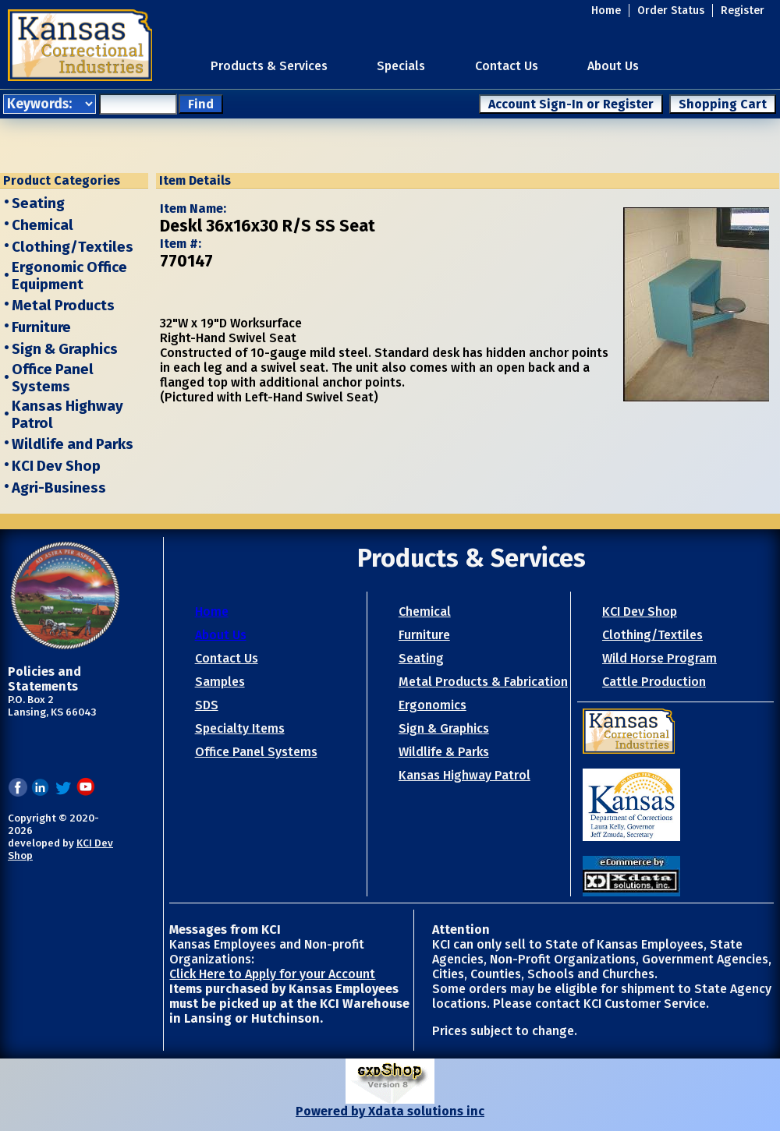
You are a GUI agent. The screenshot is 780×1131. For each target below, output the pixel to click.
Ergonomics (432, 705)
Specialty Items (240, 728)
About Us (613, 65)
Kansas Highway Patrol (464, 775)
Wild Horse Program (659, 658)
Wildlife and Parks (72, 444)
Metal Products (63, 305)
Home (606, 10)
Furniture (41, 327)
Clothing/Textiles (72, 247)
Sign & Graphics (65, 349)
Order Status (670, 10)
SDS (206, 705)
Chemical (42, 225)
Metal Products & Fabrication (483, 681)
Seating (38, 203)
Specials (401, 65)
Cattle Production (654, 681)
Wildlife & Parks (444, 751)
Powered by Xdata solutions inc (390, 1111)
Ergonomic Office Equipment (69, 276)
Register (742, 10)
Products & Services (269, 65)
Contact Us (506, 65)
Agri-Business (59, 488)
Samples (220, 681)
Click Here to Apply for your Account (272, 974)
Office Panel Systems (53, 378)
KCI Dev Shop (56, 466)
